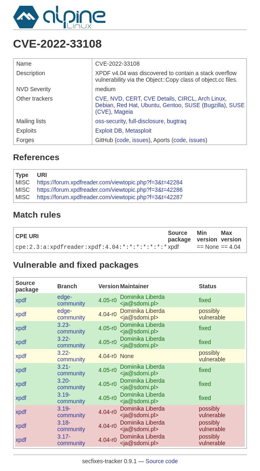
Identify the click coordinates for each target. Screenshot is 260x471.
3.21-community (71, 370)
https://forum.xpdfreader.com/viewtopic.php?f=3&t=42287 (109, 197)
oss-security (110, 121)
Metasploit (138, 130)
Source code (162, 462)
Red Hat (126, 105)
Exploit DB (108, 130)
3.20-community (71, 384)
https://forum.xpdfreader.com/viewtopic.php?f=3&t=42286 (109, 189)
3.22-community (71, 342)
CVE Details (159, 98)
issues (140, 140)
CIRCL (186, 98)
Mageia (123, 111)
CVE (101, 98)
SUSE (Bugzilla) (205, 105)
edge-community (71, 301)
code (122, 140)
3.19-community (71, 398)
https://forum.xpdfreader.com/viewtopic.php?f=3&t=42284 (109, 182)
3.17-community (71, 440)
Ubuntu (150, 105)
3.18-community (71, 426)
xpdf (21, 301)
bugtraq (176, 121)
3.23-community (71, 328)
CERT (132, 98)
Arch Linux (211, 98)
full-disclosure (146, 121)
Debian (104, 105)
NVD (116, 98)
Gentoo (171, 105)
